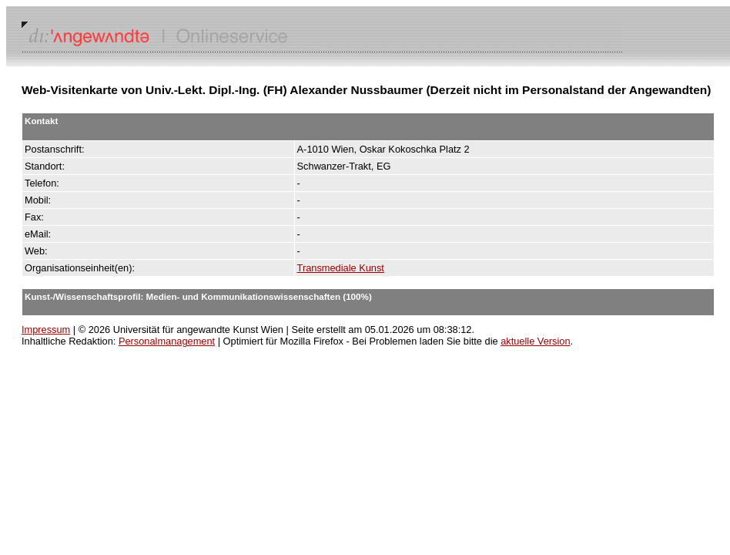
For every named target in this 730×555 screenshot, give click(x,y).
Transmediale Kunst (340, 268)
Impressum (46, 329)
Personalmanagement (167, 341)
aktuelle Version (535, 341)
